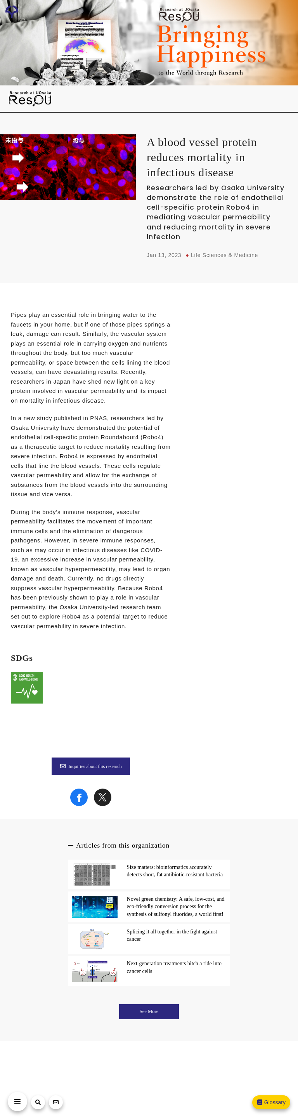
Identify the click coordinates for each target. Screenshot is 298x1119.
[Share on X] (102, 804)
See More (149, 1011)
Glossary (271, 1102)
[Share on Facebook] (79, 804)
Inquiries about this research (91, 766)
